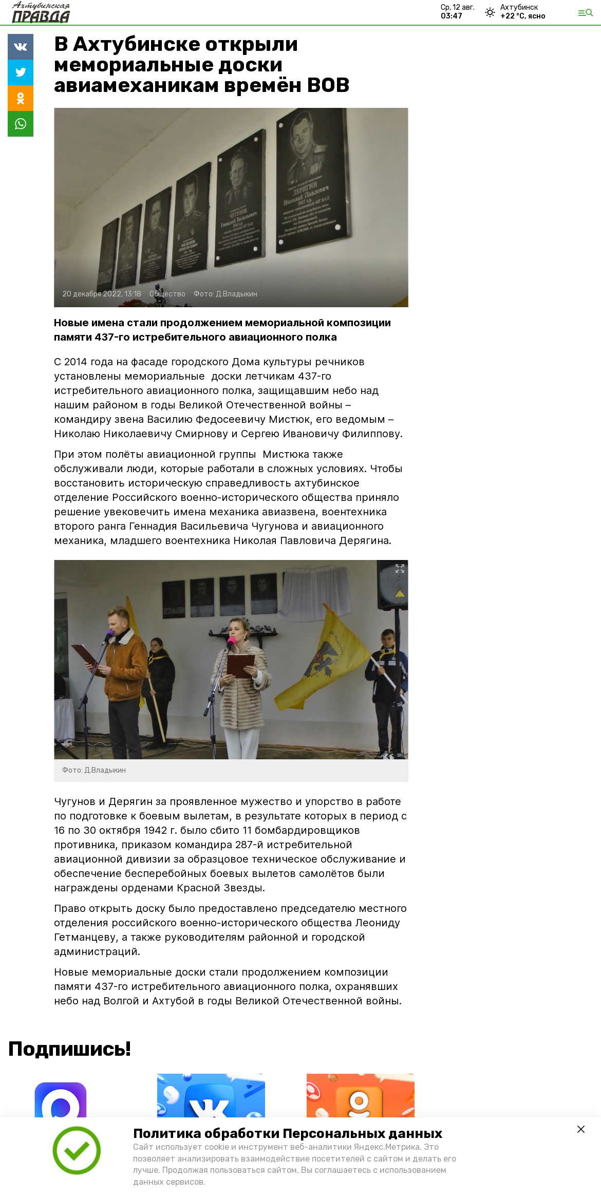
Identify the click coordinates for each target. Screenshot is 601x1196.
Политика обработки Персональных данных (287, 1134)
